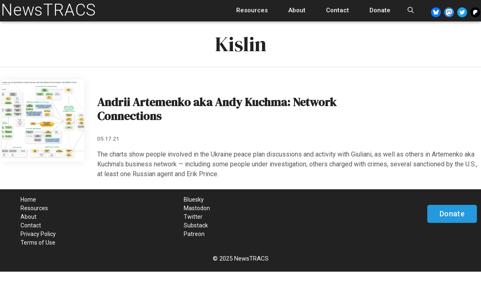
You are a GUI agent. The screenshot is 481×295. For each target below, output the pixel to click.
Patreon (194, 234)
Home (28, 199)
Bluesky (194, 199)
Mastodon (197, 208)
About (296, 10)
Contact (337, 10)
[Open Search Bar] (411, 10)
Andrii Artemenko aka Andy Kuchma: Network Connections (217, 109)
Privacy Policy (38, 234)
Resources (252, 10)
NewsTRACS (48, 10)
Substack (196, 225)
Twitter (193, 216)
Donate (379, 10)
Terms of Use (38, 242)
